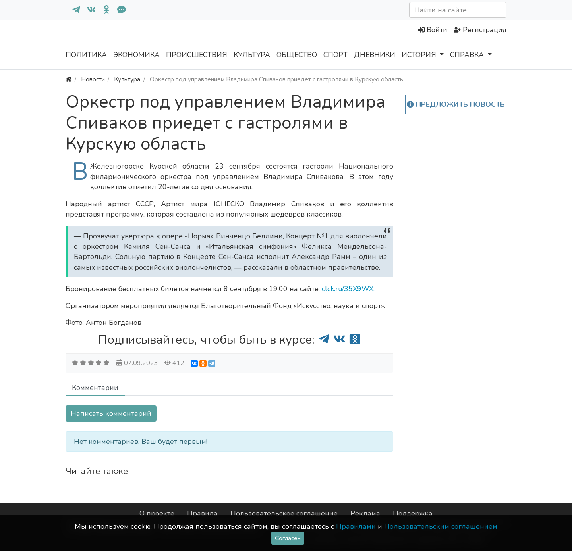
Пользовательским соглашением (440, 526)
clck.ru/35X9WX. (348, 289)
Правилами (356, 526)
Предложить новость (456, 104)
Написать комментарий (111, 413)
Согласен (288, 538)
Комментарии (95, 387)
